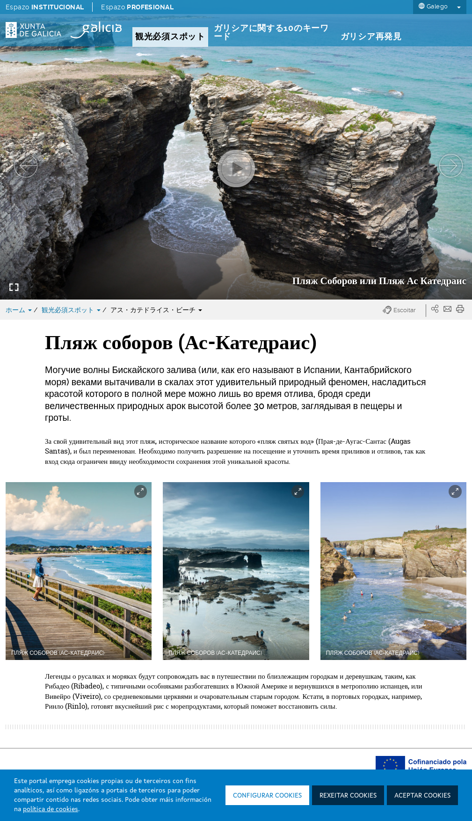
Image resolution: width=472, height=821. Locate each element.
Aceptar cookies (422, 795)
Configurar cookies (267, 795)
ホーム (20, 310)
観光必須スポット (72, 310)
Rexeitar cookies (348, 795)
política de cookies (50, 809)
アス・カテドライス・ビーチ (156, 310)
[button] (404, 310)
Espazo (45, 7)
